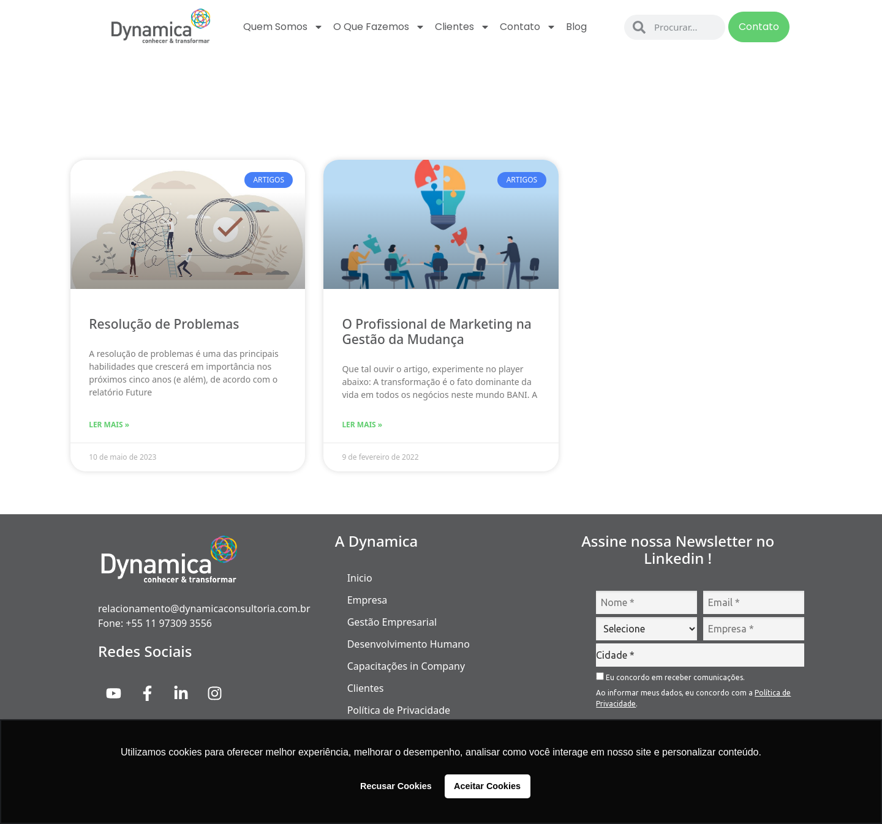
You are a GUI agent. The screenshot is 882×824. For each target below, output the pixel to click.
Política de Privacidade (398, 710)
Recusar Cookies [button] (396, 786)
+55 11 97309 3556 (169, 623)
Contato (528, 27)
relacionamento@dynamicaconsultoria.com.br (204, 608)
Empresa (367, 600)
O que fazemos (379, 27)
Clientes (462, 27)
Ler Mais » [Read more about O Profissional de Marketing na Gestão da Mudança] (362, 424)
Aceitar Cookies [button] (487, 786)
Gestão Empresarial (392, 622)
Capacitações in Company (406, 666)
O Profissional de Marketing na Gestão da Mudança (436, 331)
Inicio (359, 578)
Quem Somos (283, 27)
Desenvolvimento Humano (408, 644)
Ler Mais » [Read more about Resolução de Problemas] (109, 424)
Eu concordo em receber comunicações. (670, 676)
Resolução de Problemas (164, 323)
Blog (576, 27)
